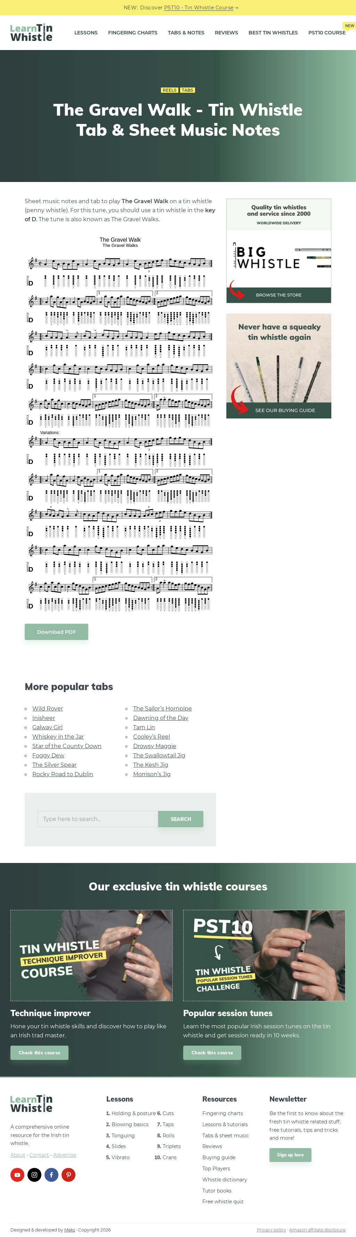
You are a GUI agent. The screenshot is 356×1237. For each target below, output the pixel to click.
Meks (69, 1229)
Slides (119, 1146)
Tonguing (123, 1135)
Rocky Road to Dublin (62, 774)
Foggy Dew (48, 755)
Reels (170, 90)
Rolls (169, 1135)
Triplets (172, 1146)
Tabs (187, 90)
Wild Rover (47, 708)
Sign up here (290, 1154)
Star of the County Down (67, 746)
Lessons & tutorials (225, 1124)
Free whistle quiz (222, 1201)
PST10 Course (327, 30)
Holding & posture (134, 1113)
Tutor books (217, 1191)
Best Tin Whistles (273, 33)
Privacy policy (271, 1229)
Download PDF (56, 632)
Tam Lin (144, 727)
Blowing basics (130, 1124)
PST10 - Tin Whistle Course (199, 8)
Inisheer (43, 718)
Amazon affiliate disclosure (317, 1229)
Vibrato (121, 1157)
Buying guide (218, 1157)
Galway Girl (47, 727)
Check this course (39, 1052)
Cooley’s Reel (151, 736)
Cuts (168, 1113)
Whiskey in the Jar (58, 736)
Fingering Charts (132, 33)
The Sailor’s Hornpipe (162, 708)
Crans (170, 1157)
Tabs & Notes (186, 33)
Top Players (216, 1168)
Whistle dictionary (224, 1180)
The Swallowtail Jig (159, 755)
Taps (168, 1124)
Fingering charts (222, 1113)
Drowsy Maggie (154, 746)
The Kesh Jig (150, 765)
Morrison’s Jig (152, 774)
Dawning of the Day (160, 718)
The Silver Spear (54, 765)
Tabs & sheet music (225, 1135)
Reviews (226, 33)
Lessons (86, 33)
